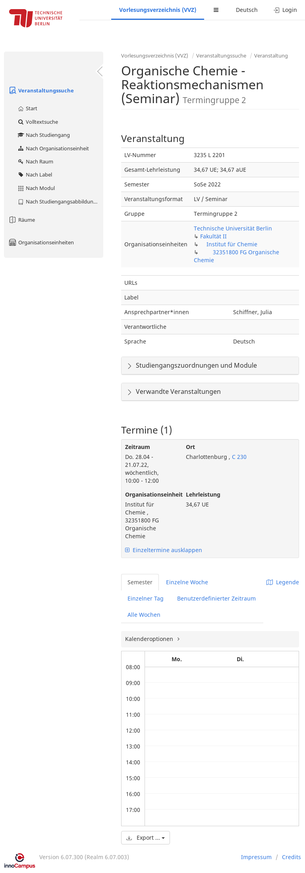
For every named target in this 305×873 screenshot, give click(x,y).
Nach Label (34, 174)
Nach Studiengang (43, 134)
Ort (190, 447)
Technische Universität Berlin (233, 228)
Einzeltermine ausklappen (163, 550)
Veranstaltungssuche (41, 90)
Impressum (256, 857)
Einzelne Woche (187, 582)
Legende (282, 582)
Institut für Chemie (232, 244)
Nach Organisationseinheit (53, 148)
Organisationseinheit (149, 494)
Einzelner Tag (145, 598)
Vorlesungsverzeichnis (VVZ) (157, 9)
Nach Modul (36, 188)
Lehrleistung (203, 494)
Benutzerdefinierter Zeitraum (216, 598)
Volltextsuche (37, 121)
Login (285, 9)
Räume (21, 219)
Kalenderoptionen (150, 639)
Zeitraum (137, 447)
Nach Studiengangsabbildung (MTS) (60, 201)
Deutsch (247, 9)
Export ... (145, 837)
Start (27, 108)
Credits (291, 857)
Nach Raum (35, 161)
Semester (139, 582)
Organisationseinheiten (41, 242)
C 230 (238, 456)
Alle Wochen (143, 614)
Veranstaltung (271, 55)
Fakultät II (213, 236)
